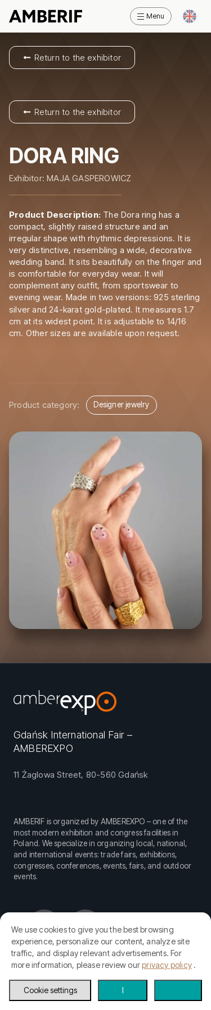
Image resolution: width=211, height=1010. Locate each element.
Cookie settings (50, 990)
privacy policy (167, 965)
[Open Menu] (151, 16)
